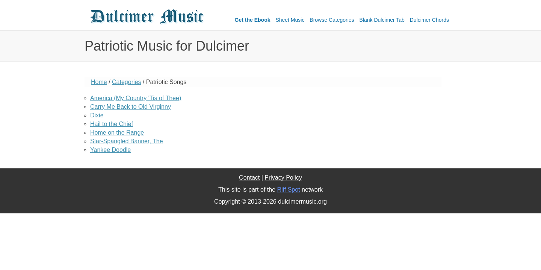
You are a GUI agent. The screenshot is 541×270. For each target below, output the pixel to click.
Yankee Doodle (110, 150)
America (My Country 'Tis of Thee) (135, 98)
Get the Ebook (252, 20)
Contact (249, 177)
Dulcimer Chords (429, 20)
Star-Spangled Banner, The (126, 141)
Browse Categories (332, 20)
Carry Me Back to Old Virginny (130, 107)
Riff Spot (288, 189)
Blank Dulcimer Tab (382, 20)
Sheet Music (289, 20)
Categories (126, 82)
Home (99, 82)
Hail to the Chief (111, 124)
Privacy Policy (283, 177)
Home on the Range (117, 132)
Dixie (97, 115)
